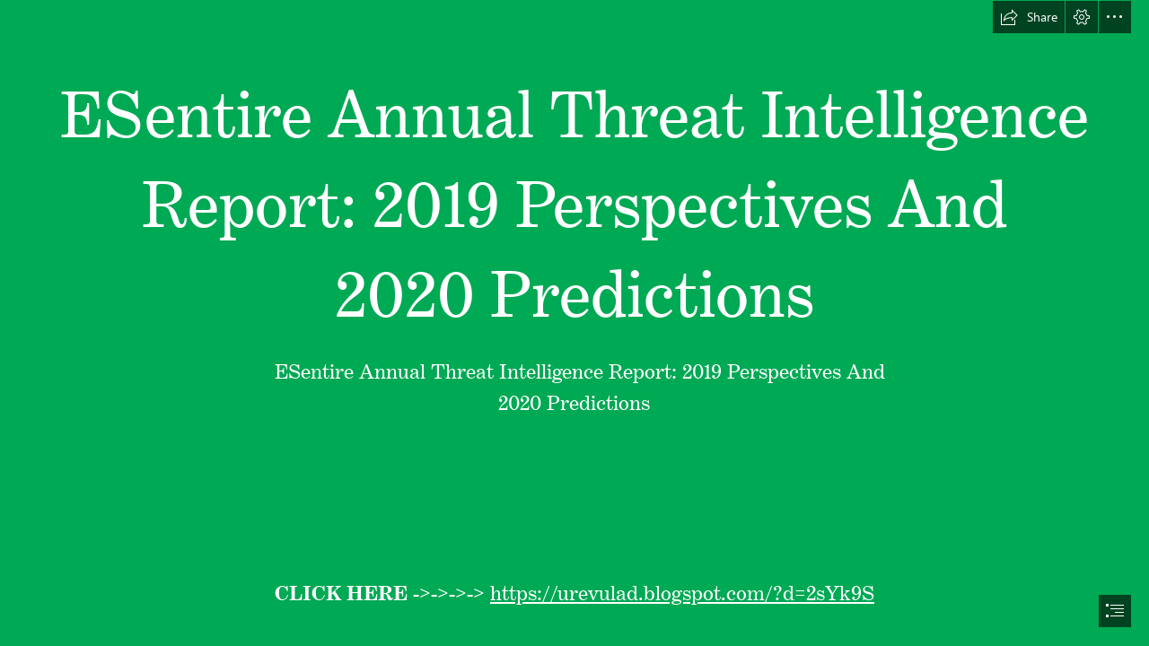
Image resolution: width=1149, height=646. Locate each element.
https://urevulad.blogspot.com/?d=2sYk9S (682, 589)
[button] (1029, 17)
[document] (574, 323)
